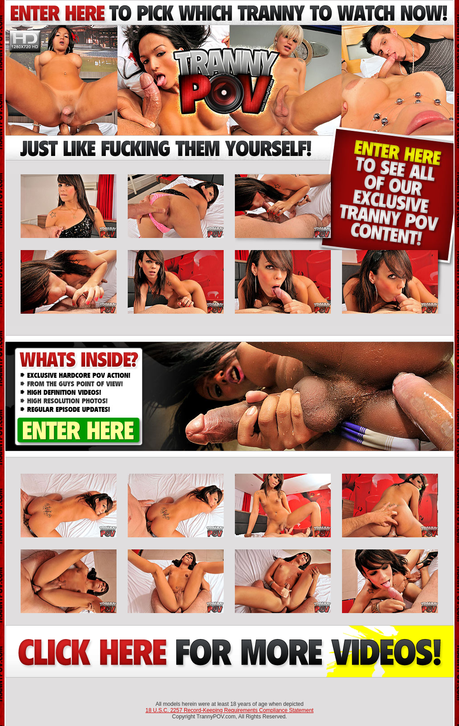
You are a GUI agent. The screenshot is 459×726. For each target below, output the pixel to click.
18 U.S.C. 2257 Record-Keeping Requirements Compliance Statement (230, 710)
